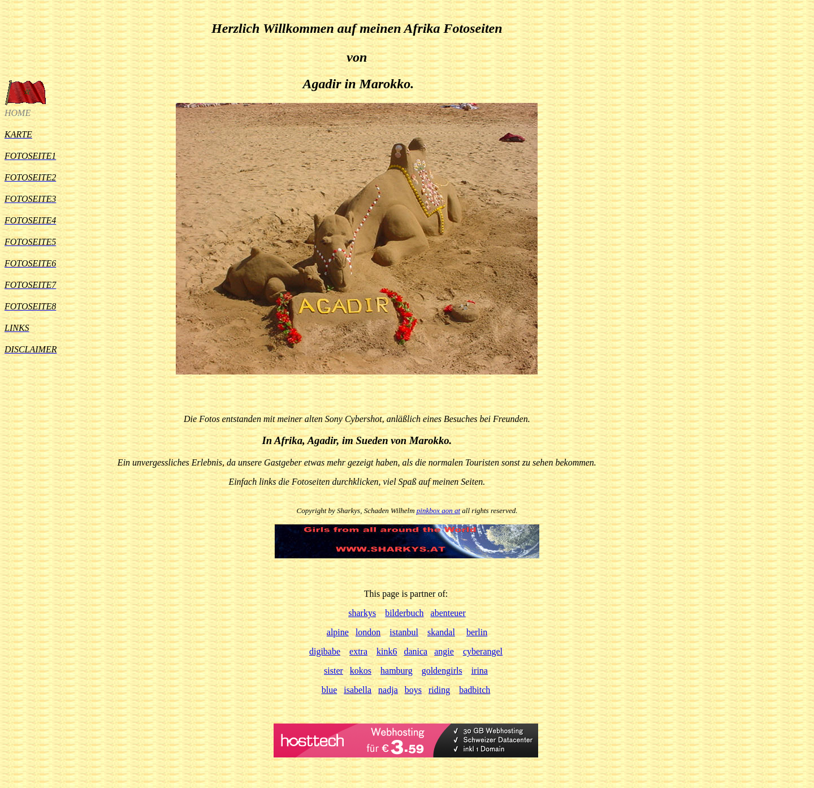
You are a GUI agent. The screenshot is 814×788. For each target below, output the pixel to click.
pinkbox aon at (438, 510)
